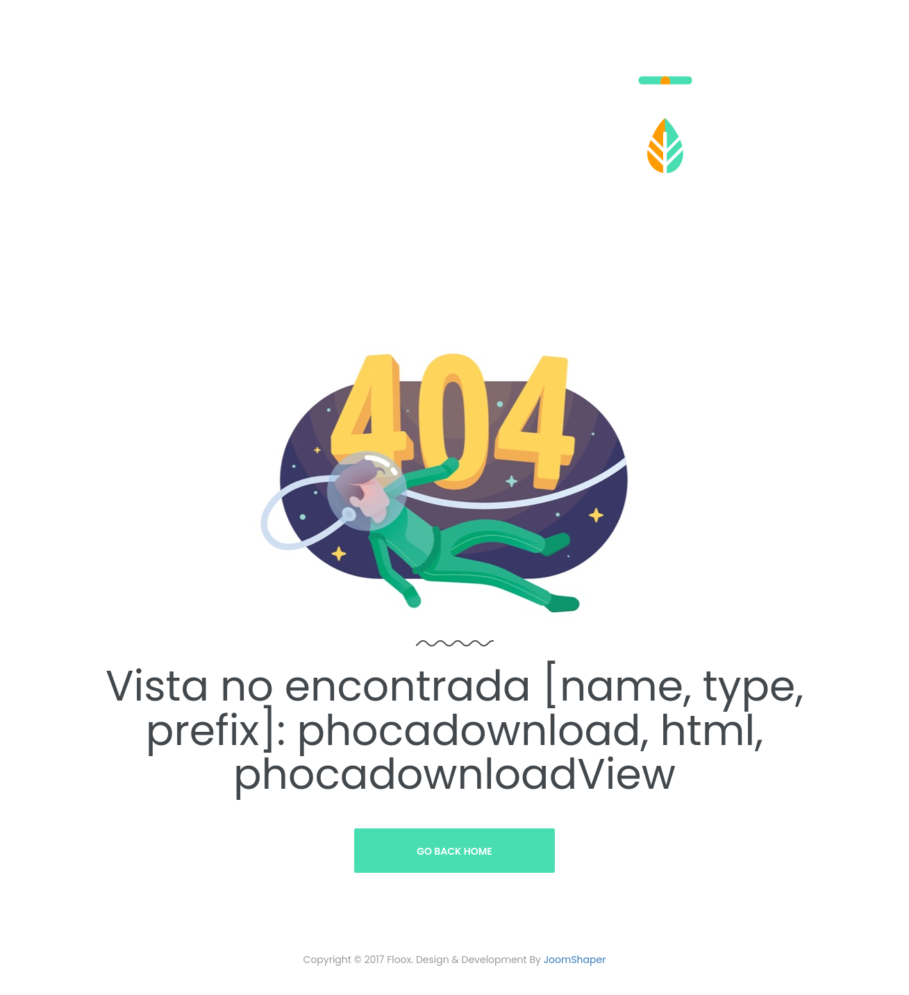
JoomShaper (575, 960)
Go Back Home (454, 851)
